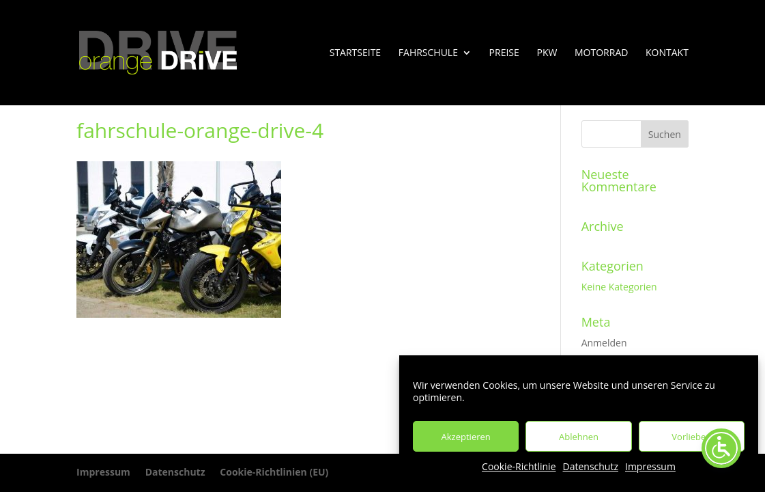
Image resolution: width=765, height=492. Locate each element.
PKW (546, 53)
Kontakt (667, 53)
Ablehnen (578, 436)
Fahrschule (428, 53)
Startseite (355, 53)
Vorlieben (691, 436)
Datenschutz (590, 466)
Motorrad (601, 53)
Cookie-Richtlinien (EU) (274, 471)
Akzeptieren (466, 436)
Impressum (650, 466)
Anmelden (604, 342)
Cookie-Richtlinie (518, 466)
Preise (504, 53)
